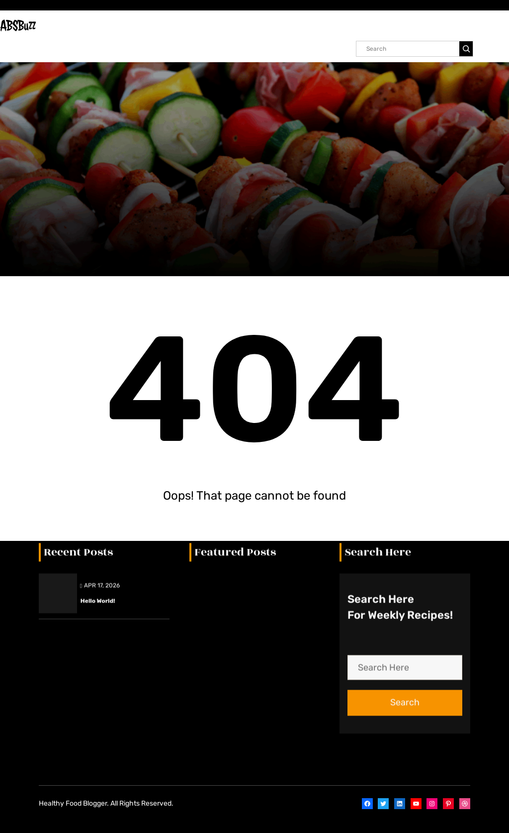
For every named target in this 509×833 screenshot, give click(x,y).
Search (405, 490)
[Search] (466, 48)
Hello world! (98, 388)
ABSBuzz (18, 25)
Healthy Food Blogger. (74, 803)
